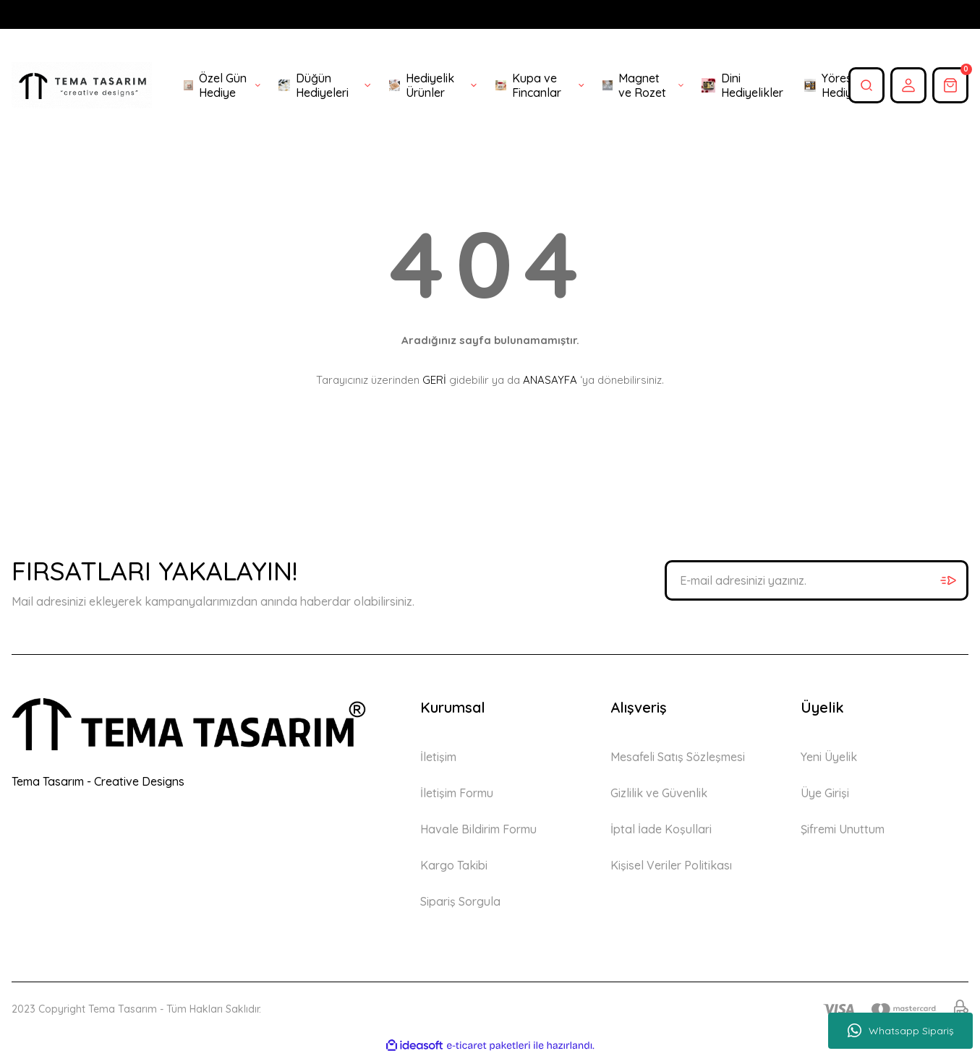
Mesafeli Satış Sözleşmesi (677, 757)
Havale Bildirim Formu (478, 829)
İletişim (438, 757)
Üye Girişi (825, 793)
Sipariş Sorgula (460, 901)
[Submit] (948, 580)
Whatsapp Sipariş (901, 1031)
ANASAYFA (550, 380)
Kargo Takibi (453, 865)
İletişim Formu (456, 793)
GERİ (434, 380)
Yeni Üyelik (829, 757)
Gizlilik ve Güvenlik (658, 793)
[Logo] (82, 85)
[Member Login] (908, 85)
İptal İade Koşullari (661, 829)
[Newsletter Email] (816, 580)
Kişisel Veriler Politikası (671, 865)
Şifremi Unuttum (843, 829)
